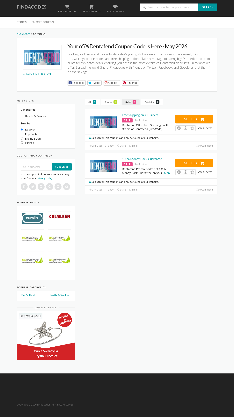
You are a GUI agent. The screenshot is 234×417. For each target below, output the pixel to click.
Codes (111, 102)
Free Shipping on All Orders (140, 115)
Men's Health (29, 295)
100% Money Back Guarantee (142, 159)
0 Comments (204, 145)
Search (208, 7)
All (92, 102)
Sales (130, 102)
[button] (77, 83)
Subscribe (62, 166)
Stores (22, 22)
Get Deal (194, 119)
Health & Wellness (60, 295)
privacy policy (45, 178)
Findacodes (32, 7)
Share (121, 145)
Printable (151, 102)
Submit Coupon (43, 22)
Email (133, 145)
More (167, 173)
